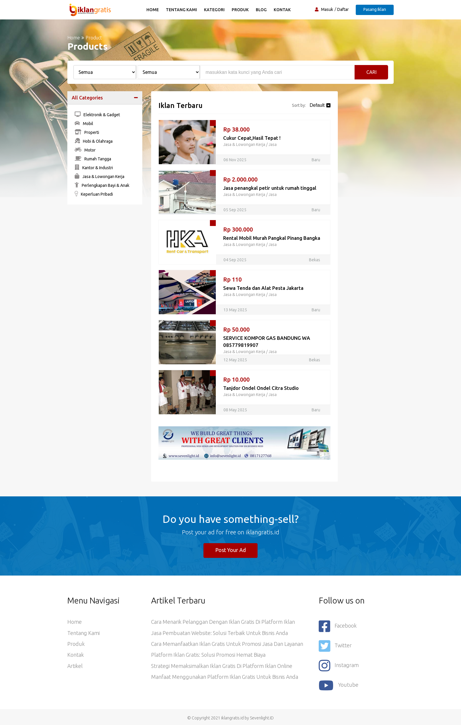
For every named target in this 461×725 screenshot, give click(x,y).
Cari (371, 72)
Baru (316, 159)
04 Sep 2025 (234, 259)
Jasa (272, 144)
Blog (261, 9)
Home (153, 9)
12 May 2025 (235, 359)
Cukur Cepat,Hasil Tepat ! (252, 138)
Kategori (214, 9)
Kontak (282, 9)
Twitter (335, 645)
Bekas (314, 259)
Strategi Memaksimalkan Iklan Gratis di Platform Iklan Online (221, 667)
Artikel (75, 667)
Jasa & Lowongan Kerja (99, 176)
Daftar (343, 9)
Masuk (327, 9)
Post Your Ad (230, 550)
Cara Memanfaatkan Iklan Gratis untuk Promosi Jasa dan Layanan (227, 645)
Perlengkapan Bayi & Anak (102, 185)
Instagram (339, 664)
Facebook (338, 626)
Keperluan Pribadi (94, 194)
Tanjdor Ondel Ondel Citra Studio (261, 388)
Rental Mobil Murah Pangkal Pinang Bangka (272, 238)
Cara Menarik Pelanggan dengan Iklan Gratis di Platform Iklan (223, 622)
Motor (85, 150)
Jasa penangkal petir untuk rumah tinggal (269, 188)
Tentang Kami (181, 9)
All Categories (87, 97)
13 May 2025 (235, 309)
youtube (339, 683)
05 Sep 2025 (234, 209)
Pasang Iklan (374, 9)
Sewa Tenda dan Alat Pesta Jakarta (263, 288)
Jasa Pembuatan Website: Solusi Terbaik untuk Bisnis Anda (219, 633)
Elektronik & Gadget (97, 114)
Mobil (84, 123)
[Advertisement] (104, 298)
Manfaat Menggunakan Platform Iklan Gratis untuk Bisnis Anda (224, 678)
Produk (240, 9)
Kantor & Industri (94, 167)
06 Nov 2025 (234, 159)
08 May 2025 (235, 410)
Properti (87, 132)
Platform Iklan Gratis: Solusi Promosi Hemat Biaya (208, 656)
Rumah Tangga (93, 159)
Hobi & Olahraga (94, 141)
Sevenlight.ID (262, 716)
